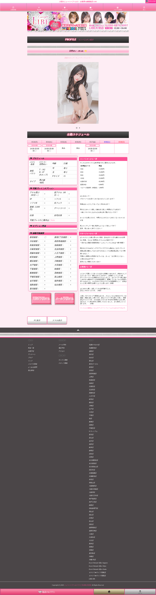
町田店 (91, 399)
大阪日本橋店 (93, 489)
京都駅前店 (92, 476)
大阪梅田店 (92, 486)
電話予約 (61, 348)
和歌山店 (92, 482)
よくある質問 (32, 367)
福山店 (91, 515)
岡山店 (91, 511)
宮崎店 (91, 550)
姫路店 (91, 505)
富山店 (91, 438)
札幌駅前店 (92, 348)
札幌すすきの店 (94, 345)
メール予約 (62, 345)
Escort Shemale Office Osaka (97, 569)
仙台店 (91, 357)
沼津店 (91, 457)
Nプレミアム (93, 431)
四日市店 (92, 470)
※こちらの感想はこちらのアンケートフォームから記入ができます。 (103, 308)
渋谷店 (91, 370)
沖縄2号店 (92, 559)
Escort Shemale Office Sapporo (98, 563)
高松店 (91, 524)
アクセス (61, 351)
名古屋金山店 (93, 466)
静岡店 (91, 450)
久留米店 (92, 537)
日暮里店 (92, 386)
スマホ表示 (57, 320)
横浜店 (91, 402)
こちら (52, 220)
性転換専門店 (93, 508)
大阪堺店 (92, 492)
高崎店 (91, 425)
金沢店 (91, 441)
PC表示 (37, 320)
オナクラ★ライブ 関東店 (97, 572)
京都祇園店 (92, 473)
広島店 (91, 518)
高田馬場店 (92, 373)
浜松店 (91, 454)
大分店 (91, 540)
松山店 (91, 521)
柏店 (90, 418)
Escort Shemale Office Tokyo (97, 566)
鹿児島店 (92, 553)
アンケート (31, 354)
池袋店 (91, 383)
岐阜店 (91, 447)
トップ (30, 345)
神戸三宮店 (92, 502)
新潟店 (91, 434)
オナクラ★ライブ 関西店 (97, 576)
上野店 (91, 377)
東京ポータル (93, 364)
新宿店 (91, 367)
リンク (30, 361)
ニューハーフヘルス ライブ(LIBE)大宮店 (77, 585)
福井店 (91, 444)
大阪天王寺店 (93, 495)
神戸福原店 (92, 499)
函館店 (91, 351)
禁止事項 (31, 370)
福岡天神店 (92, 531)
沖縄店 (91, 556)
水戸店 (91, 409)
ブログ (30, 357)
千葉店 (91, 415)
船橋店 (91, 422)
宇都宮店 (92, 428)
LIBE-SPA (92, 579)
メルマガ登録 (32, 364)
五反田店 (92, 389)
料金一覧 (31, 348)
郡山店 (91, 361)
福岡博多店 (92, 527)
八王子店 (92, 396)
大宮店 (91, 412)
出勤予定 (31, 351)
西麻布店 (92, 393)
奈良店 (91, 479)
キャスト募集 (62, 360)
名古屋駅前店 (93, 460)
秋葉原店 (92, 380)
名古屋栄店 (92, 463)
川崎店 (91, 406)
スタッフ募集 (62, 363)
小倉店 (91, 534)
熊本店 (91, 543)
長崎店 (91, 547)
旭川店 (91, 354)
